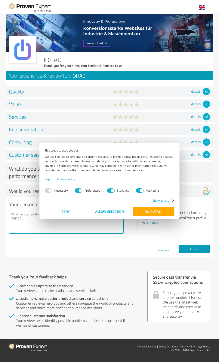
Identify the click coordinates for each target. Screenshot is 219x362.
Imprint (50, 179)
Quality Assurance (168, 346)
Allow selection (109, 211)
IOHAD (152, 222)
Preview (163, 250)
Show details (160, 200)
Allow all (153, 211)
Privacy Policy (66, 179)
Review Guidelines (147, 346)
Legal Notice (203, 346)
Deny (65, 211)
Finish (194, 249)
